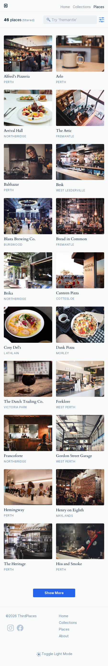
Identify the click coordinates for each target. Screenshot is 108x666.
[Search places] (72, 20)
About (64, 636)
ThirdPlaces (27, 616)
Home (65, 7)
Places (99, 7)
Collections (82, 7)
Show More (54, 593)
